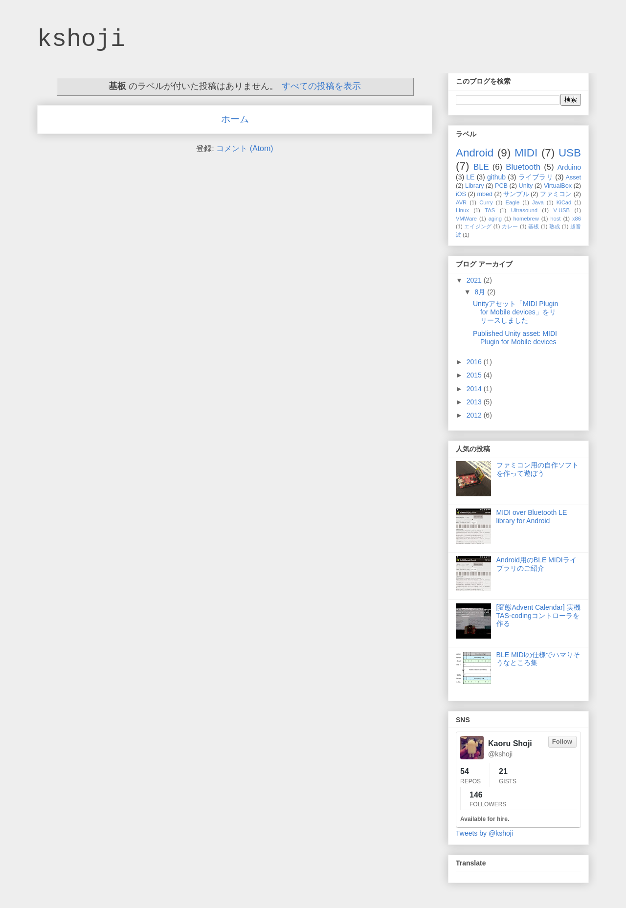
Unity (526, 185)
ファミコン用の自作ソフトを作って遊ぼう (537, 469)
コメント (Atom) (244, 148)
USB (570, 153)
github (496, 177)
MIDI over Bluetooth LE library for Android (531, 517)
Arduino (569, 167)
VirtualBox (558, 185)
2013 (475, 402)
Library (474, 185)
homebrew (526, 218)
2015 (475, 375)
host (555, 218)
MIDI (525, 153)
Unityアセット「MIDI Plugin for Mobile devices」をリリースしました (515, 312)
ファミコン (556, 194)
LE (470, 177)
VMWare (466, 218)
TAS (490, 210)
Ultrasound (524, 210)
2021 (475, 280)
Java (538, 202)
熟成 (554, 226)
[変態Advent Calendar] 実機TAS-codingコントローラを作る (538, 615)
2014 (475, 389)
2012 (475, 415)
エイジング (478, 226)
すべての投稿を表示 (321, 86)
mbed (484, 194)
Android (474, 153)
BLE (481, 167)
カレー (510, 226)
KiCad (564, 202)
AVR (461, 202)
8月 (480, 292)
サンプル (516, 194)
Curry (485, 202)
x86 (576, 218)
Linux (462, 210)
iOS (461, 194)
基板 (533, 226)
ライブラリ (535, 177)
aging (495, 218)
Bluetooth (523, 167)
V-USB (561, 210)
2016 (475, 362)
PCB (501, 185)
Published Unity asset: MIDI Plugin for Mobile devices (515, 338)
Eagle (512, 202)
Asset (573, 177)
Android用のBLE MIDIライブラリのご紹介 (536, 564)
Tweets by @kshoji (484, 833)
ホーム (235, 119)
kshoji (81, 39)
